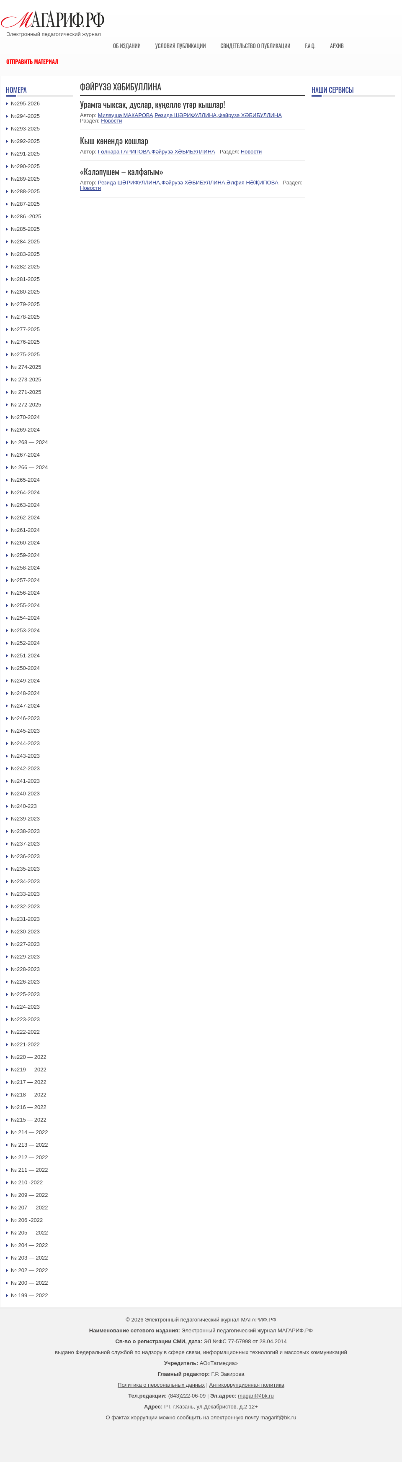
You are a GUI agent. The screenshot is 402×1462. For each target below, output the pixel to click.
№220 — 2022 (28, 1057)
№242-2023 (25, 768)
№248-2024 (25, 693)
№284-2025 (25, 241)
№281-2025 (25, 279)
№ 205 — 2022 (29, 1232)
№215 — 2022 (28, 1120)
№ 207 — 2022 (29, 1207)
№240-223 (24, 806)
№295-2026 (25, 103)
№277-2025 (25, 329)
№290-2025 (25, 166)
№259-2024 (25, 555)
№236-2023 (25, 856)
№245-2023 (25, 731)
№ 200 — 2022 (29, 1283)
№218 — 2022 (28, 1094)
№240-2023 (25, 793)
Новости (111, 121)
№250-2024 (25, 668)
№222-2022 (25, 1032)
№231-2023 (25, 919)
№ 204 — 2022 (29, 1245)
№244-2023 (25, 743)
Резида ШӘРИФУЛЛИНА (129, 182)
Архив (337, 45)
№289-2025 (25, 179)
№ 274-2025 (26, 367)
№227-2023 (25, 944)
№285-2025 (25, 229)
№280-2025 (25, 292)
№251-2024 (25, 655)
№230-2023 (25, 931)
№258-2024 (25, 568)
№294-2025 (25, 116)
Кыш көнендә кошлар (114, 140)
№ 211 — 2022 (29, 1170)
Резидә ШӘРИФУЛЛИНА (185, 115)
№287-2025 (25, 204)
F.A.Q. (310, 45)
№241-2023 (25, 781)
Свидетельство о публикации (255, 45)
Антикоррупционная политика (246, 1385)
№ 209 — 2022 (29, 1195)
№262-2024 (25, 517)
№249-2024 (25, 680)
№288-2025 (25, 191)
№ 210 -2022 (27, 1182)
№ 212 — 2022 (29, 1157)
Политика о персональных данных (161, 1385)
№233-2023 (25, 894)
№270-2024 (25, 417)
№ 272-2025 (26, 404)
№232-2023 (25, 906)
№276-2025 (25, 342)
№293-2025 (25, 128)
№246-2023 (25, 718)
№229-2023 (25, 956)
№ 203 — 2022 (29, 1258)
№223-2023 (25, 1019)
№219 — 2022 (28, 1069)
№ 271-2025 (26, 392)
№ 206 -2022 (27, 1220)
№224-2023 (25, 1007)
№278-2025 (25, 317)
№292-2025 (25, 141)
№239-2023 (25, 818)
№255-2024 (25, 605)
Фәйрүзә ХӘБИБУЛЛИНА (250, 115)
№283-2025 (25, 254)
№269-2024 (25, 430)
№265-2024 (25, 480)
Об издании (127, 45)
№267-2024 (25, 455)
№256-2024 (25, 593)
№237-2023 (25, 844)
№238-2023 (25, 831)
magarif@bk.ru (255, 1396)
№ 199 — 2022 (29, 1295)
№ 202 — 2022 (29, 1270)
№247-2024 (25, 706)
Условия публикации (180, 45)
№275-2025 (25, 354)
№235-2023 (25, 869)
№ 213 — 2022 (29, 1145)
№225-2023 (25, 994)
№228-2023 (25, 969)
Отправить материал (32, 61)
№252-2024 (25, 643)
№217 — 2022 (28, 1082)
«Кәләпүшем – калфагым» (121, 171)
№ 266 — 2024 (29, 467)
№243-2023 (25, 756)
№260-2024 (25, 542)
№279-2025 (25, 304)
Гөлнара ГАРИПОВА (124, 151)
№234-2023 (25, 881)
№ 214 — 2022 (29, 1132)
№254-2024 (25, 618)
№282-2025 (25, 266)
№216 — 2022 (28, 1107)
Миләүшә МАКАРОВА (125, 115)
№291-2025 (25, 154)
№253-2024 (25, 630)
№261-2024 (25, 530)
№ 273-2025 (26, 379)
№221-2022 (25, 1044)
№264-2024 (25, 492)
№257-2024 (25, 580)
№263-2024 (25, 505)
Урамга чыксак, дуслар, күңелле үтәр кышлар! (152, 104)
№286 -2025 (26, 216)
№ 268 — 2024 (29, 442)
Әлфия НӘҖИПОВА (252, 182)
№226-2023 (25, 982)
